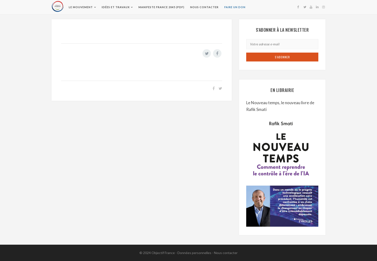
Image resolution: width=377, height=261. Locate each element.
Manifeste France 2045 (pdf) (161, 7)
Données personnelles (194, 253)
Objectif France (163, 253)
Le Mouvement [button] (81, 7)
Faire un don (234, 7)
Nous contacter (204, 7)
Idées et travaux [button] (116, 7)
